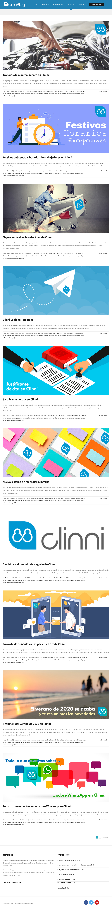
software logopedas (67, 93)
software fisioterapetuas (13, 93)
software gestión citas (37, 93)
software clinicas (75, 91)
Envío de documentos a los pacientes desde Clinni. (34, 644)
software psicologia (8, 96)
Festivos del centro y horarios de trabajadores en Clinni (37, 157)
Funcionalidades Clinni (50, 91)
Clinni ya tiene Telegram (18, 319)
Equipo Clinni (9, 91)
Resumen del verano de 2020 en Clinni (27, 724)
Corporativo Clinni (38, 91)
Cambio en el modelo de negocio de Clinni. (29, 564)
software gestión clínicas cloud (52, 93)
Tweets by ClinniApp (63, 888)
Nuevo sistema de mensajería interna (26, 482)
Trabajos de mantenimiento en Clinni (26, 75)
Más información (103, 91)
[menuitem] (38, 4)
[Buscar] (108, 4)
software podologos (78, 93)
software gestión (25, 93)
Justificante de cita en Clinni (20, 399)
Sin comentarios (19, 96)
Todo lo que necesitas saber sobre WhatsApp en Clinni (37, 806)
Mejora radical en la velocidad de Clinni (27, 237)
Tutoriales (60, 91)
